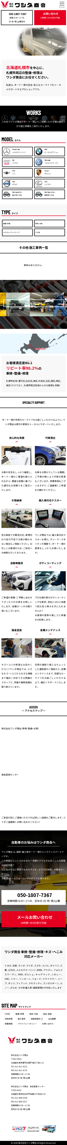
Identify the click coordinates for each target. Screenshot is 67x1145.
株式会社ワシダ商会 (27, 1142)
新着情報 (8, 1023)
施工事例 (21, 1018)
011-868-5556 (21, 1097)
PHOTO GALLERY (33, 303)
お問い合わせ (50, 15)
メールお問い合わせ (34, 919)
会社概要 (52, 1018)
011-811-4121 (21, 1066)
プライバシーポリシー (27, 1023)
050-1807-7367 (17, 14)
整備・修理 (19, 1013)
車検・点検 (33, 1013)
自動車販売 (37, 1018)
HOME (7, 1013)
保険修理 (8, 1018)
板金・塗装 (47, 1013)
